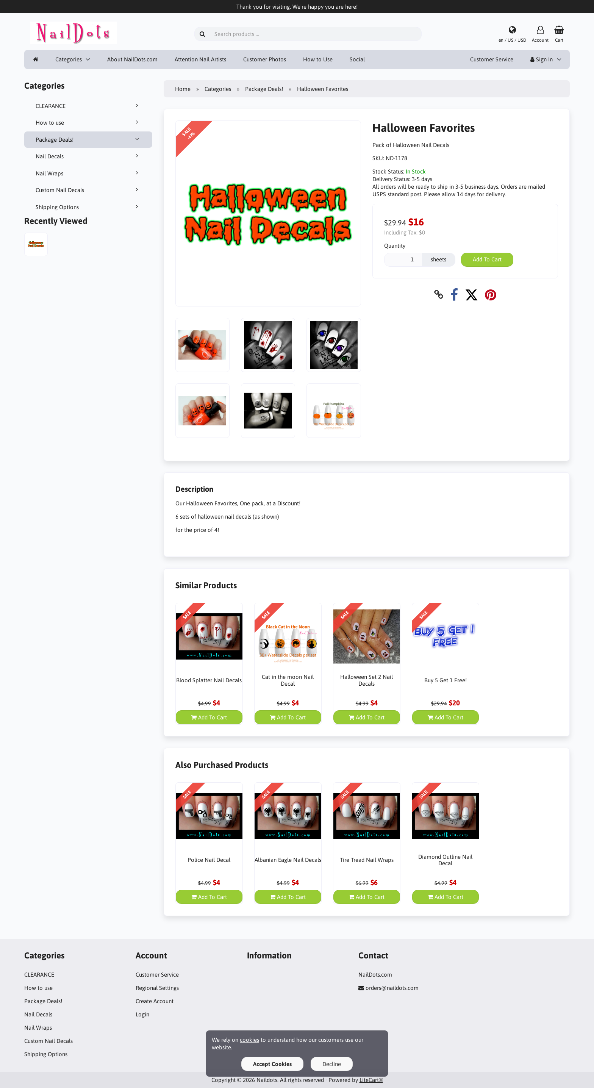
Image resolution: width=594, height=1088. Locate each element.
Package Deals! (88, 139)
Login (142, 1014)
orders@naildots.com (392, 988)
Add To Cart (487, 259)
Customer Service (491, 59)
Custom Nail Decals (88, 189)
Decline (331, 1064)
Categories (68, 59)
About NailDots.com (132, 59)
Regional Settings (157, 988)
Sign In (541, 59)
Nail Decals (88, 156)
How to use (88, 122)
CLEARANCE (88, 105)
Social (357, 59)
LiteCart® (371, 1080)
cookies (249, 1039)
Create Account (155, 1001)
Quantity (394, 245)
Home (183, 89)
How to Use (318, 59)
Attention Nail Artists (200, 59)
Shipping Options (88, 206)
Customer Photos (264, 59)
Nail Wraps (88, 173)
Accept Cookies (272, 1064)
